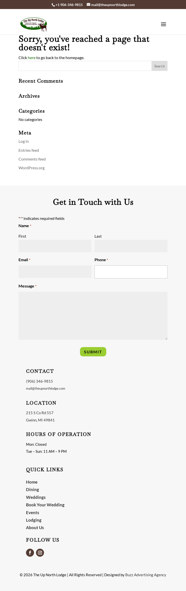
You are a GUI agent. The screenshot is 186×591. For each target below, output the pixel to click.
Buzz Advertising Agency (145, 574)
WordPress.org (31, 167)
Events (32, 512)
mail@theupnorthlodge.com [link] (45, 388)
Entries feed (28, 150)
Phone (101, 260)
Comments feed (32, 159)
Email (24, 260)
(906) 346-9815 (39, 381)
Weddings (36, 497)
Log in (23, 141)
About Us (35, 527)
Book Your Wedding (45, 504)
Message (27, 286)
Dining (32, 489)
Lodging (34, 520)
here (32, 57)
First (22, 236)
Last (98, 236)
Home (32, 482)
